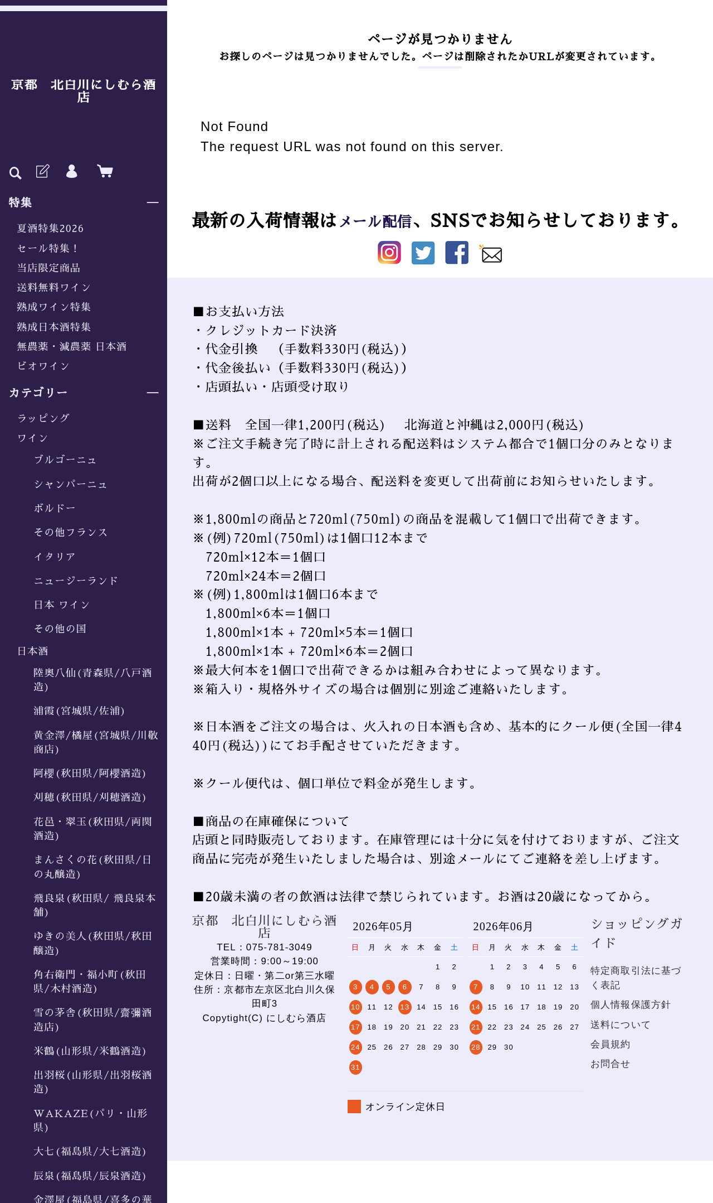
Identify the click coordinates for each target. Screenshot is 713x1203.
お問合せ (610, 1064)
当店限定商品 (49, 268)
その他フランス (70, 533)
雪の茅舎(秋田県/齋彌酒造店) (93, 1020)
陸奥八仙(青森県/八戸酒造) (93, 680)
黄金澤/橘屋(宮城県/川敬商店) (96, 743)
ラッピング (43, 419)
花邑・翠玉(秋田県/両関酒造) (93, 829)
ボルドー (54, 509)
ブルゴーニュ (65, 460)
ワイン (32, 438)
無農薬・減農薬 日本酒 (72, 347)
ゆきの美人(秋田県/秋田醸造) (93, 943)
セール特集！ (49, 249)
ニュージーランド (76, 581)
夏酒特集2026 (50, 229)
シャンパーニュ (70, 485)
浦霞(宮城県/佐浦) (79, 711)
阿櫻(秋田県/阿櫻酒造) (90, 774)
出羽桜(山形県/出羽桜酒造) (93, 1082)
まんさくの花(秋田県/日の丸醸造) (93, 867)
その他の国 (60, 629)
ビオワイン (43, 366)
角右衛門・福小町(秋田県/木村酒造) (89, 982)
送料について (620, 1025)
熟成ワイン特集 (54, 307)
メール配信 (375, 221)
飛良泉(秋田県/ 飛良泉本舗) (94, 905)
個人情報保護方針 (630, 1004)
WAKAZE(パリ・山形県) (90, 1121)
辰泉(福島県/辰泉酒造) (90, 1176)
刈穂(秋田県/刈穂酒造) (90, 798)
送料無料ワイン (54, 288)
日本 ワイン (61, 605)
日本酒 (32, 651)
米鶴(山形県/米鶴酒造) (90, 1051)
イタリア (54, 557)
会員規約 (610, 1044)
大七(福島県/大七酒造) (90, 1152)
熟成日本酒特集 (54, 327)
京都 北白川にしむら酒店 (83, 91)
